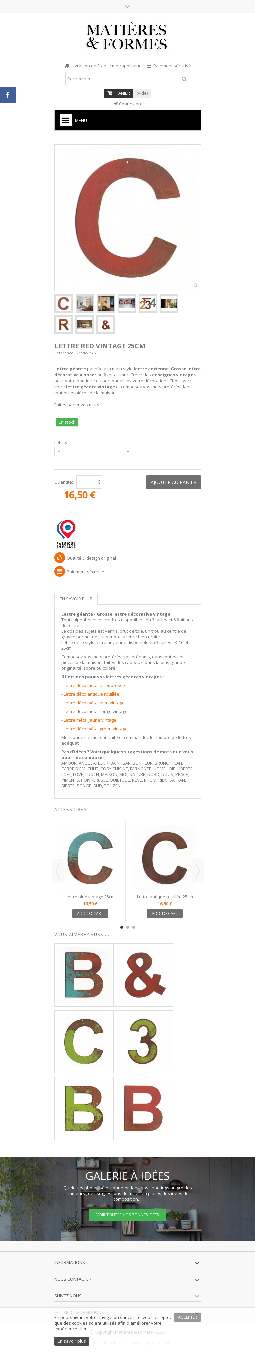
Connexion (127, 104)
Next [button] (198, 871)
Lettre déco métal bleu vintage (94, 703)
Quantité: (63, 482)
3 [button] (133, 927)
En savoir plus (76, 599)
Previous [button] (58, 871)
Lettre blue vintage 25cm (90, 897)
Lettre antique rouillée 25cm (165, 897)
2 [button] (127, 927)
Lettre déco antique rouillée (91, 694)
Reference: (64, 352)
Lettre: (61, 442)
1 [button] (121, 927)
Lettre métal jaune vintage (90, 720)
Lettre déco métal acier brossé (94, 685)
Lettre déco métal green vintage (96, 729)
